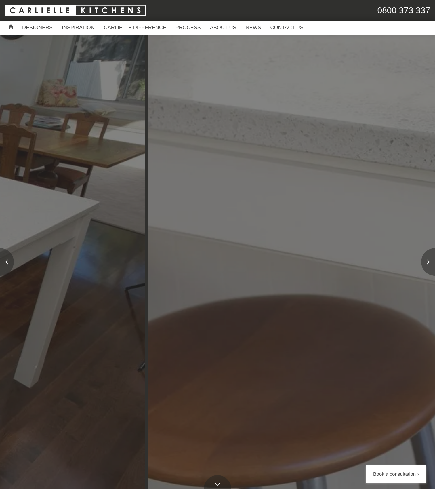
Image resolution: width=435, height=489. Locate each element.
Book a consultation (396, 474)
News (253, 28)
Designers (37, 28)
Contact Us (287, 28)
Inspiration (78, 28)
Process (188, 28)
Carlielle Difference (135, 28)
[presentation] (7, 262)
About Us (223, 28)
